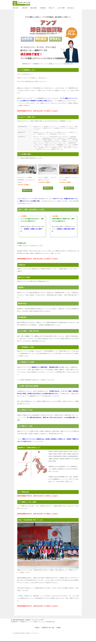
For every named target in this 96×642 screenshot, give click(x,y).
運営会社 (37, 627)
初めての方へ (16, 8)
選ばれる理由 (33, 8)
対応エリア (51, 8)
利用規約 (59, 627)
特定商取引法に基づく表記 (48, 627)
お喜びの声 (24, 8)
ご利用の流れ (43, 8)
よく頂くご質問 (60, 8)
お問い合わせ (71, 8)
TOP (28, 620)
